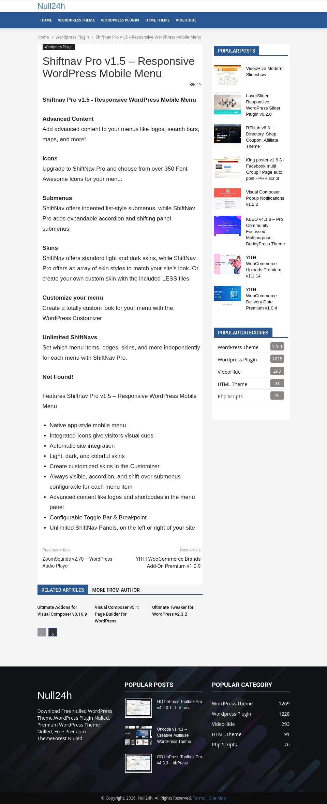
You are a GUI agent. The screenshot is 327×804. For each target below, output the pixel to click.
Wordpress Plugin (59, 46)
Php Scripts (230, 396)
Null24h (51, 6)
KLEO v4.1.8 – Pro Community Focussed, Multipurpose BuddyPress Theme (265, 231)
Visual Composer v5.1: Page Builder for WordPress (117, 614)
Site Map (217, 798)
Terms (199, 798)
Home (46, 20)
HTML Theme (157, 20)
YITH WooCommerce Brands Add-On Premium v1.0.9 (168, 562)
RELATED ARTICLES (63, 590)
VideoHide (186, 20)
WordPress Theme (76, 20)
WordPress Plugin (120, 20)
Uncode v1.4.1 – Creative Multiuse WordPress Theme (174, 735)
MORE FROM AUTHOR (116, 590)
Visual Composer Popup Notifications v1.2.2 (265, 198)
